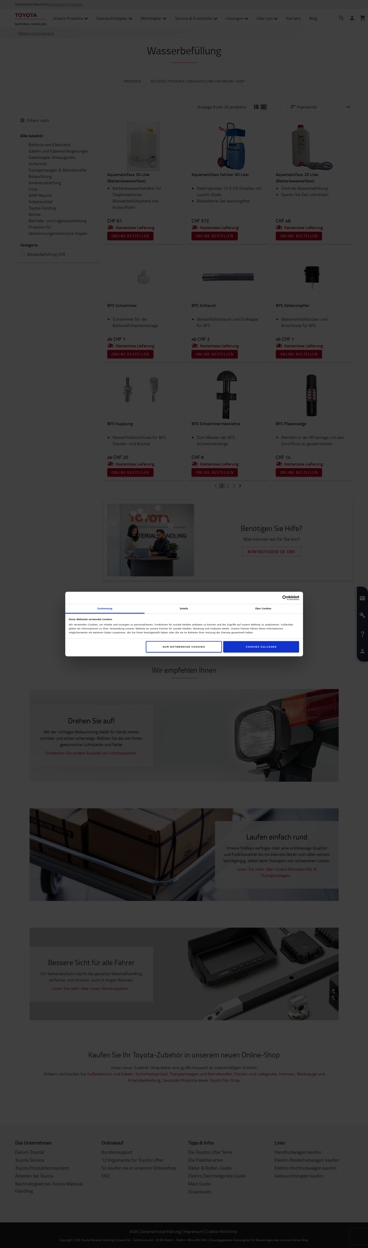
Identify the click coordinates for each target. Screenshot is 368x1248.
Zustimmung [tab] (104, 608)
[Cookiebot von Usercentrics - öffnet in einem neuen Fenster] (276, 597)
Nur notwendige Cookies (184, 647)
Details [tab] (184, 608)
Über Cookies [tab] (263, 608)
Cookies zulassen (261, 647)
